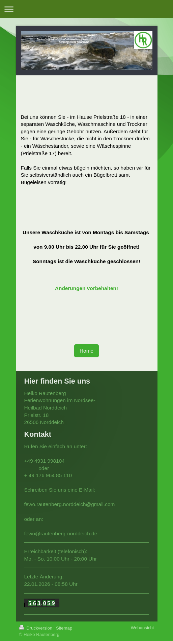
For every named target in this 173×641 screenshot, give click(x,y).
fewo (29, 504)
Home (86, 351)
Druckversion (36, 628)
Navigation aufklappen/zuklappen (86, 9)
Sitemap (64, 628)
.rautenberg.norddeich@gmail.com (75, 504)
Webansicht (142, 627)
